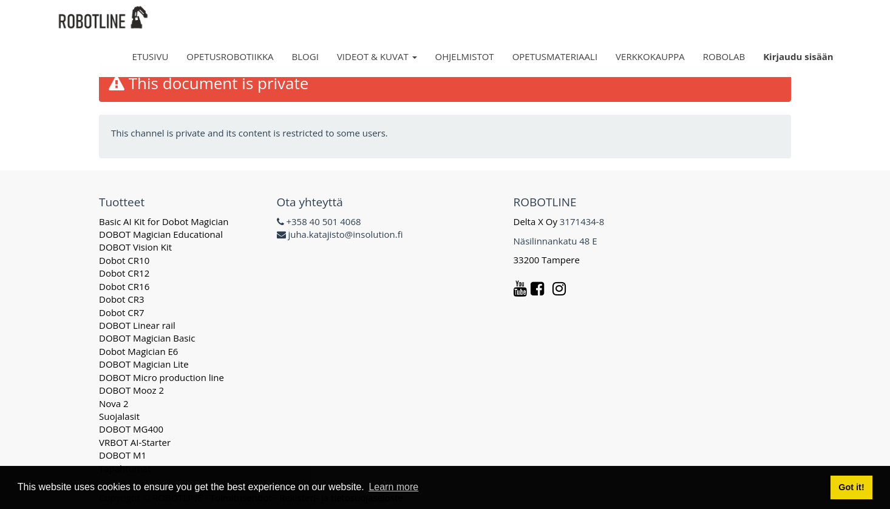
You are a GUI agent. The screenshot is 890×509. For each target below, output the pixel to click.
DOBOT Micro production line (161, 377)
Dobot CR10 (124, 260)
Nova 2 (114, 403)
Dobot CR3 (121, 299)
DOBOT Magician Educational (161, 234)
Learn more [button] (393, 487)
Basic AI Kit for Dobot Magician (164, 221)
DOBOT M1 (122, 455)
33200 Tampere (548, 260)
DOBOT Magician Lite (144, 364)
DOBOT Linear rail (137, 325)
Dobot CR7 (121, 312)
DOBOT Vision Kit (135, 247)
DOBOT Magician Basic (147, 338)
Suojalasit (119, 416)
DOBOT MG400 (131, 429)
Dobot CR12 (124, 273)
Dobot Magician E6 (138, 351)
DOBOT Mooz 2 (131, 390)
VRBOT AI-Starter (135, 442)
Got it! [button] (851, 487)
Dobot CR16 (124, 286)
